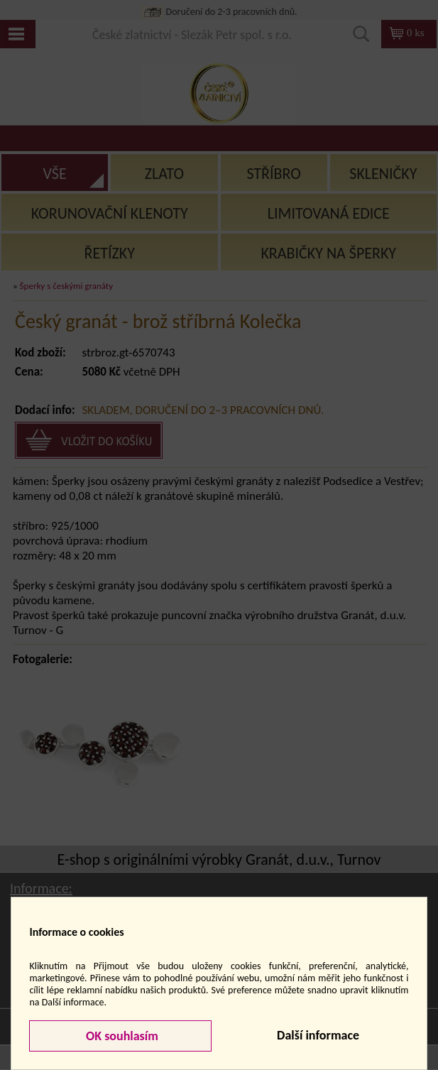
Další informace (318, 1035)
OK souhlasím (120, 1036)
